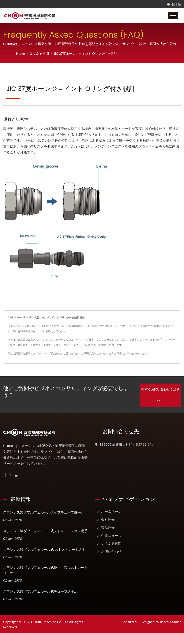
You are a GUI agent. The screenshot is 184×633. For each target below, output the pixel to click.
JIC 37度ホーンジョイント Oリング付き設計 (89, 53)
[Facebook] (5, 474)
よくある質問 (40, 53)
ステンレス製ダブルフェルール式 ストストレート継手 (44, 548)
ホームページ (111, 510)
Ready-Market (170, 621)
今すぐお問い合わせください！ (160, 394)
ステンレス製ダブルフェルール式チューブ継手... (40, 590)
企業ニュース (111, 535)
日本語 (176, 4)
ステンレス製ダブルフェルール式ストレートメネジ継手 (45, 530)
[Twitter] (10, 474)
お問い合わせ (111, 551)
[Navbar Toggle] (173, 15)
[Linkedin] (16, 474)
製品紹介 (108, 527)
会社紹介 (108, 519)
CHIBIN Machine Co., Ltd (49, 621)
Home (20, 53)
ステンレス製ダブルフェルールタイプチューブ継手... (43, 511)
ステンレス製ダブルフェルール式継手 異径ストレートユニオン (45, 569)
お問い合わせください (137, 353)
